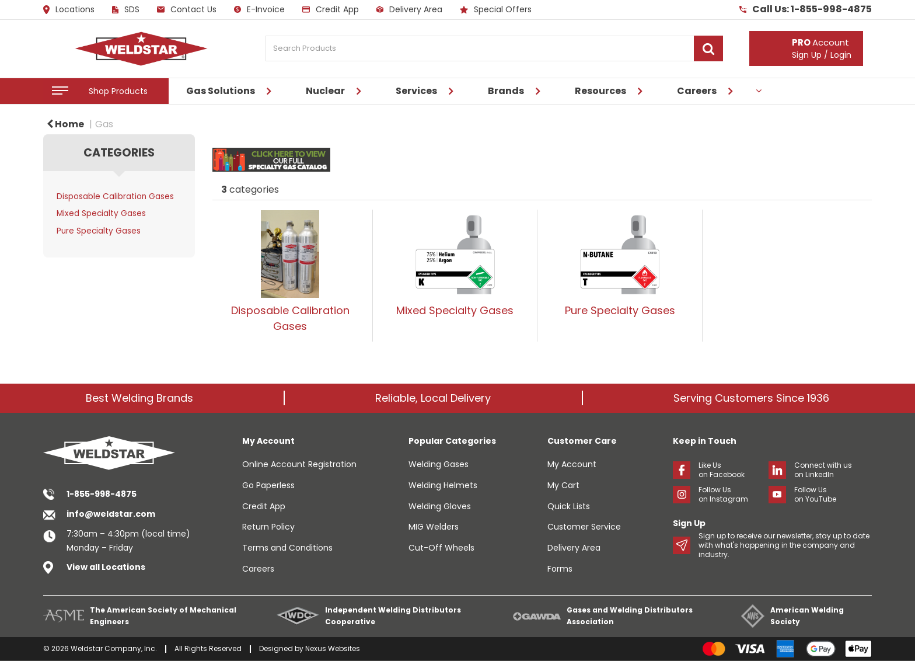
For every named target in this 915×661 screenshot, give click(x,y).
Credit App (330, 9)
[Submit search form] (708, 48)
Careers (697, 91)
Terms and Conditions (287, 548)
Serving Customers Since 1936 (751, 398)
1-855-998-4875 (102, 494)
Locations (69, 10)
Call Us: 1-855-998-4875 (805, 9)
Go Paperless (268, 485)
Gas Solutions (220, 91)
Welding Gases (438, 464)
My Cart (563, 485)
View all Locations (106, 567)
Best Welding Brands (139, 398)
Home (65, 124)
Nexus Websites (332, 648)
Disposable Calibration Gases (115, 196)
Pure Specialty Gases (99, 230)
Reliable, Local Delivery (433, 398)
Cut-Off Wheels (441, 548)
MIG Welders (433, 527)
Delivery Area (409, 9)
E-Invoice (259, 9)
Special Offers (496, 9)
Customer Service (584, 527)
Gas (104, 124)
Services (416, 91)
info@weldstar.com (111, 514)
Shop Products (118, 91)
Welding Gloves (439, 506)
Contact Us (186, 9)
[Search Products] (494, 48)
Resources (600, 91)
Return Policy (268, 527)
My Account (571, 464)
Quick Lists (568, 506)
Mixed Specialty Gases (101, 213)
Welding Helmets (442, 485)
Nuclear (325, 91)
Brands (506, 91)
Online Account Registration (299, 464)
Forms (559, 569)
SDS (125, 9)
